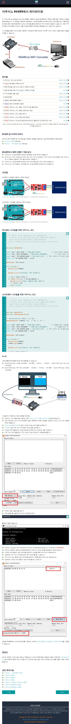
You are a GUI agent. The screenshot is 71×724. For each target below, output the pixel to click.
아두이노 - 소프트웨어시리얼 (13, 673)
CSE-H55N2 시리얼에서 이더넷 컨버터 (50, 641)
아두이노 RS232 (9, 675)
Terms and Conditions (30, 719)
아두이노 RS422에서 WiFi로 (13, 687)
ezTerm (7, 428)
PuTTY (17, 425)
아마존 (65, 80)
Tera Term (8, 425)
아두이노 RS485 (10, 141)
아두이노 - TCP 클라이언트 (13, 144)
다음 (62, 692)
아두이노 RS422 (10, 680)
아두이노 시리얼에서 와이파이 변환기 (16, 682)
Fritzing (11, 197)
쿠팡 (60, 80)
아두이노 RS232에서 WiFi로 (13, 685)
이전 (9, 692)
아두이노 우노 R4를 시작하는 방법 (40, 418)
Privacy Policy (44, 719)
